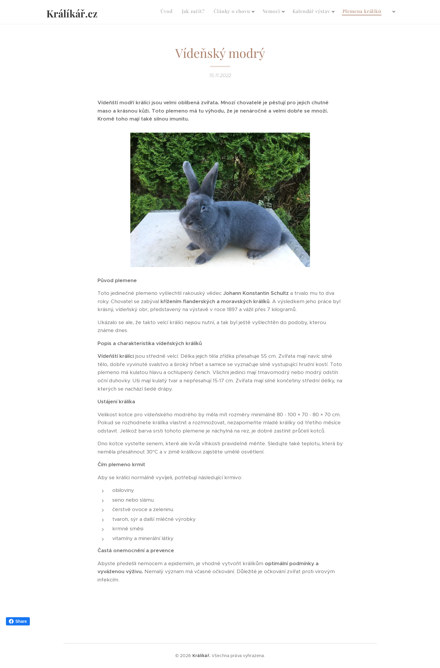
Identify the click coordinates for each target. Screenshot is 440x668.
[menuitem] (295, 12)
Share (18, 621)
